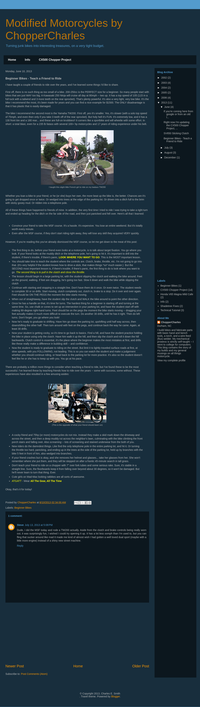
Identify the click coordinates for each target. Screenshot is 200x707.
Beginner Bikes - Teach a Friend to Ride (178, 140)
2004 (164, 87)
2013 (164, 102)
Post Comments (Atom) (34, 673)
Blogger (115, 696)
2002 (164, 77)
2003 (164, 82)
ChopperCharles (171, 322)
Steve (20, 525)
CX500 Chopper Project (55, 59)
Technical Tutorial (170, 310)
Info (27, 59)
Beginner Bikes (22, 507)
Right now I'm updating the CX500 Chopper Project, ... (176, 125)
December (170, 157)
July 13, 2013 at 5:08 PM (39, 525)
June (167, 106)
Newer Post (14, 666)
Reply (20, 545)
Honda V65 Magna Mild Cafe (177, 294)
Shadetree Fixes (170, 306)
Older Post (140, 666)
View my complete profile (171, 360)
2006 (164, 97)
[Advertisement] (171, 220)
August (168, 152)
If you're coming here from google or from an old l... (178, 114)
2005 (164, 92)
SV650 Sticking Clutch (176, 133)
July (166, 147)
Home (12, 59)
